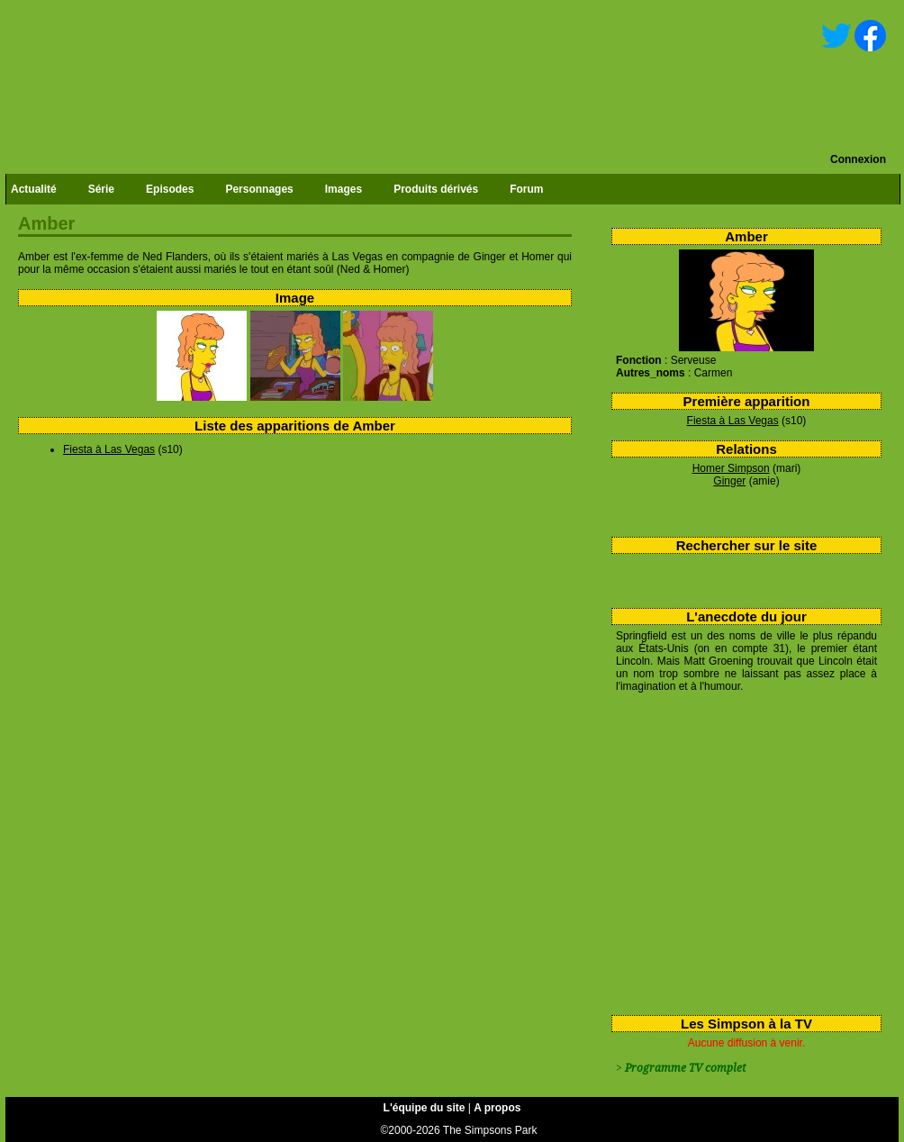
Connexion (858, 159)
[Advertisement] (739, 850)
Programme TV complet (685, 1068)
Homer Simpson (731, 468)
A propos (497, 1107)
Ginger (729, 481)
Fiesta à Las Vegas (733, 420)
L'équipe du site (425, 1107)
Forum (526, 189)
